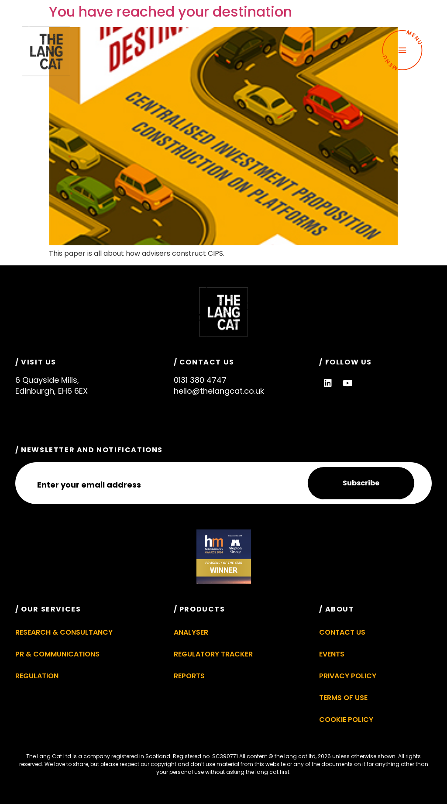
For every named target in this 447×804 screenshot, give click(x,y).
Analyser (191, 632)
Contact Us (342, 632)
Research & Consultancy (64, 632)
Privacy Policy (347, 676)
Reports (189, 676)
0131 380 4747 (200, 380)
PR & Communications (57, 654)
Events (331, 654)
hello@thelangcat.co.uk (219, 390)
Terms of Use (343, 698)
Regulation (36, 676)
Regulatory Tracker (213, 654)
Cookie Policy (346, 720)
